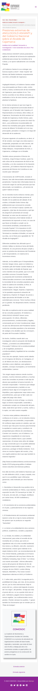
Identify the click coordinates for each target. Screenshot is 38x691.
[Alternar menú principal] (36, 7)
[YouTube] (24, 685)
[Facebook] (11, 685)
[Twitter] (14, 685)
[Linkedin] (27, 685)
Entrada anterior (19, 666)
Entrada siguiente (19, 672)
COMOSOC (19, 629)
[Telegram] (20, 685)
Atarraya (31, 681)
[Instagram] (17, 685)
